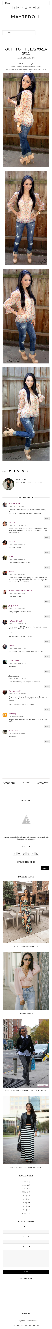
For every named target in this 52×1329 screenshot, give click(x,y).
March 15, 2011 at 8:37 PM (17, 678)
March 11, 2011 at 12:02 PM (17, 663)
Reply (46, 518)
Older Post (42, 783)
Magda (12, 541)
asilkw (12, 572)
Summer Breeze (26, 1013)
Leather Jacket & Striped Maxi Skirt (26, 1167)
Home (27, 782)
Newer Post (9, 783)
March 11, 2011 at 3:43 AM (17, 574)
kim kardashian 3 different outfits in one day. (26, 1091)
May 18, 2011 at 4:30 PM (16, 716)
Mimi (11, 556)
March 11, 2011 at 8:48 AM (17, 623)
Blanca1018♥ (14, 503)
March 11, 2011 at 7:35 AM (17, 608)
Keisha (12, 522)
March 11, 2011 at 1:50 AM (17, 559)
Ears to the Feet (16, 691)
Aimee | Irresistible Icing (20, 591)
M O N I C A (14, 606)
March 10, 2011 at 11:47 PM (17, 525)
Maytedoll (13, 731)
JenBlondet (14, 661)
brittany (12, 714)
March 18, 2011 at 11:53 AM (17, 693)
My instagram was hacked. (26, 946)
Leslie (11, 645)
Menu (7, 33)
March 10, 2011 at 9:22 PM (17, 506)
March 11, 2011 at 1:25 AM (17, 544)
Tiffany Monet (15, 621)
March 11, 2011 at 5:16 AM (17, 593)
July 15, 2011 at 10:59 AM (17, 733)
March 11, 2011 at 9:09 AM (17, 648)
